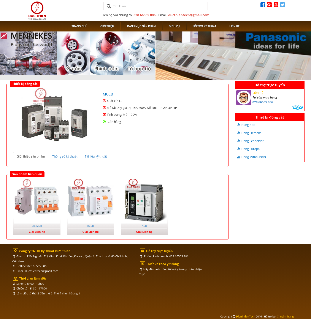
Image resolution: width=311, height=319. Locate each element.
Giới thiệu (107, 26)
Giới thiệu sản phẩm (31, 156)
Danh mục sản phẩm (141, 26)
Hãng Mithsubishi (251, 157)
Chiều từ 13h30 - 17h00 (30, 288)
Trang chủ (79, 26)
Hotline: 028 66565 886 (29, 266)
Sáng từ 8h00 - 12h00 (28, 284)
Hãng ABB (246, 125)
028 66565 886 (144, 15)
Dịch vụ (174, 26)
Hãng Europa (248, 149)
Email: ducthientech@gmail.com (35, 271)
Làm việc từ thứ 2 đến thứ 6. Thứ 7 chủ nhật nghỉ (46, 293)
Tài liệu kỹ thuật (96, 156)
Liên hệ (234, 26)
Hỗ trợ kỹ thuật (204, 26)
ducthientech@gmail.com (188, 15)
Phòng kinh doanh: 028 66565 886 (164, 256)
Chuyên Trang (285, 316)
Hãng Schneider (250, 141)
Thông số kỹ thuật (64, 156)
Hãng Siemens (249, 133)
